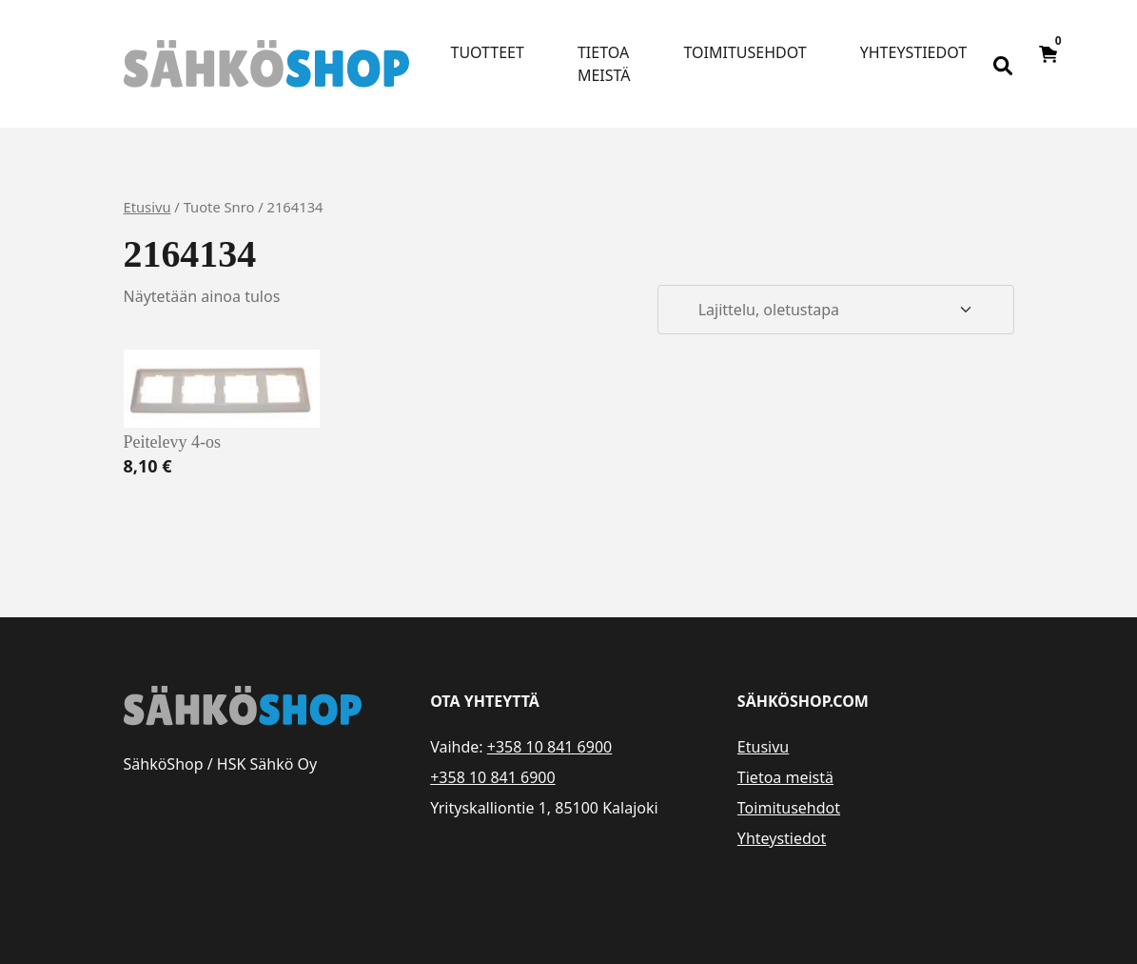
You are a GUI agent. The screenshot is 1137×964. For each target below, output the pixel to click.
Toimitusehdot (745, 52)
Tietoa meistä (604, 64)
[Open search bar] (1002, 63)
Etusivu (147, 206)
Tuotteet (487, 52)
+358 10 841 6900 (549, 746)
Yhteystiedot (913, 52)
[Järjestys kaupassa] (835, 309)
